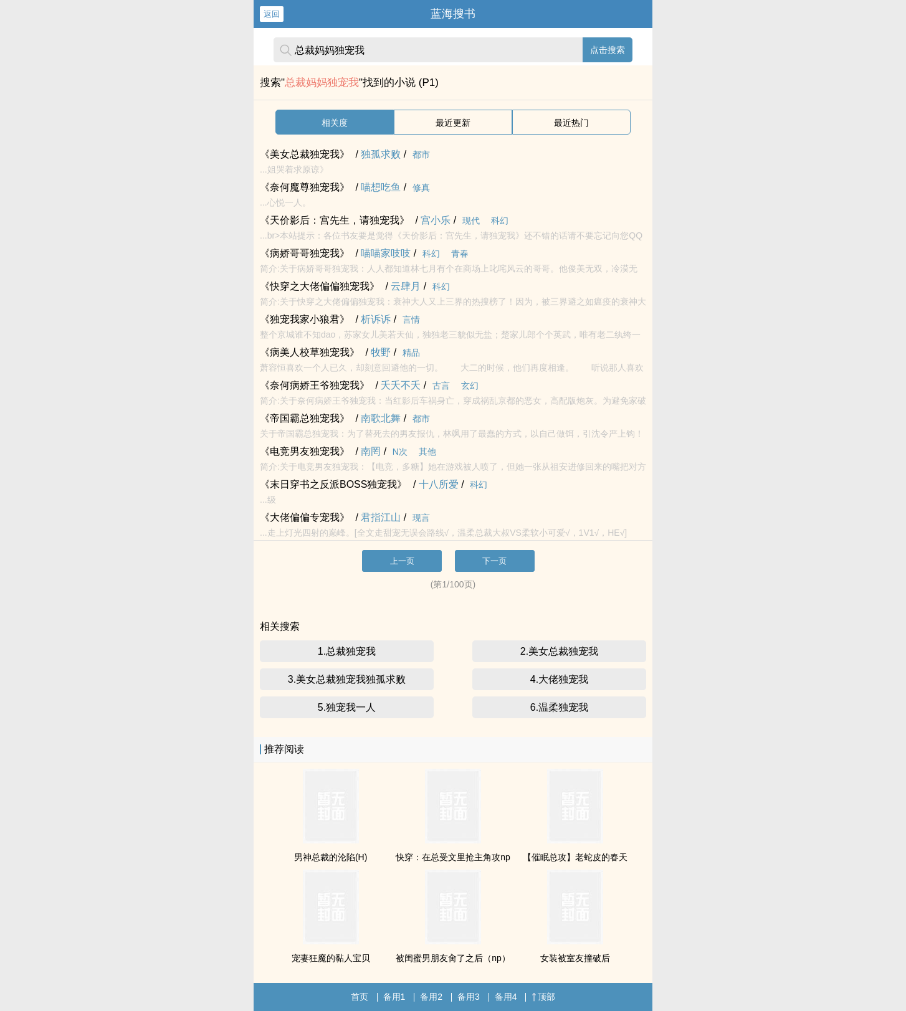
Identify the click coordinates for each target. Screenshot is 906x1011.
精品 (411, 353)
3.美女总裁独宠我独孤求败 (347, 679)
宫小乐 (436, 220)
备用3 (468, 997)
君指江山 (381, 517)
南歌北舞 (381, 418)
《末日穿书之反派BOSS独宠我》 (333, 484)
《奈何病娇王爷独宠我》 (315, 385)
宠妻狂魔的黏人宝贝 (331, 958)
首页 (359, 997)
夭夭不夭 (401, 385)
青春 (460, 254)
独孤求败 (381, 154)
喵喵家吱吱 (386, 253)
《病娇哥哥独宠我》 (305, 253)
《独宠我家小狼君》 (305, 319)
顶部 (543, 997)
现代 (471, 220)
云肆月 (406, 286)
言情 (411, 320)
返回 (272, 14)
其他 (427, 452)
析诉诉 (376, 319)
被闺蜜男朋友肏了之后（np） (453, 958)
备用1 (394, 997)
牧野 (381, 352)
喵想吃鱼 (381, 187)
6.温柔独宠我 (559, 707)
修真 (421, 187)
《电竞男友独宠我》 (305, 451)
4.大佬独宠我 (559, 679)
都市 (421, 154)
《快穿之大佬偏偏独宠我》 (319, 286)
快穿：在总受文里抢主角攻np (453, 857)
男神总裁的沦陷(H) (330, 857)
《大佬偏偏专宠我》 (305, 517)
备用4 (506, 997)
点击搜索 (607, 50)
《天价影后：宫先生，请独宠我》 (334, 220)
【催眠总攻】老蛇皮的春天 (575, 857)
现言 (421, 518)
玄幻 (470, 386)
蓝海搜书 (453, 13)
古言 (441, 386)
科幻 (499, 220)
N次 (400, 452)
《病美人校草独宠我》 (310, 352)
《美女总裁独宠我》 (305, 154)
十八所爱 (439, 484)
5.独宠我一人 (347, 707)
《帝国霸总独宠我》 (305, 418)
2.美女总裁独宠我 (559, 651)
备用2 (431, 997)
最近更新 (453, 123)
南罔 (371, 451)
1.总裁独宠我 (347, 651)
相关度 (335, 123)
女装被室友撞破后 (575, 958)
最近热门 (571, 123)
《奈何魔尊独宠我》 (305, 187)
